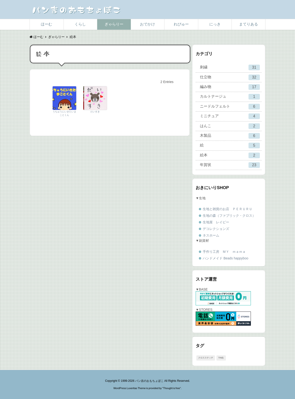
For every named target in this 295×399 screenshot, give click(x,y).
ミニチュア (230, 116)
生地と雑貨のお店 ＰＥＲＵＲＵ (227, 209)
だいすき (95, 111)
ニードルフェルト (230, 106)
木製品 (230, 136)
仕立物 (230, 77)
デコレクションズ (216, 229)
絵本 (230, 155)
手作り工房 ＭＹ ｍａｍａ (224, 252)
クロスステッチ (205, 358)
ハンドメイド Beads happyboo (225, 258)
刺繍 (230, 67)
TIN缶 (221, 358)
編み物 (230, 87)
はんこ (230, 126)
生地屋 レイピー (216, 222)
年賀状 (230, 165)
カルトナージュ (230, 97)
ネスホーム (211, 235)
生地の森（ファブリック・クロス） (229, 215)
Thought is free (171, 388)
